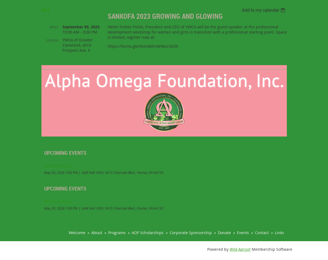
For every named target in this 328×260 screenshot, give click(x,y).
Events (243, 232)
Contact (262, 232)
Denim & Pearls (58, 165)
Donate (224, 232)
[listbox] (264, 10)
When (54, 27)
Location (52, 40)
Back (45, 9)
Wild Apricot (240, 249)
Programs (117, 232)
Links (279, 232)
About (96, 232)
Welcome (77, 232)
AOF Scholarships (148, 232)
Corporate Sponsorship (191, 232)
